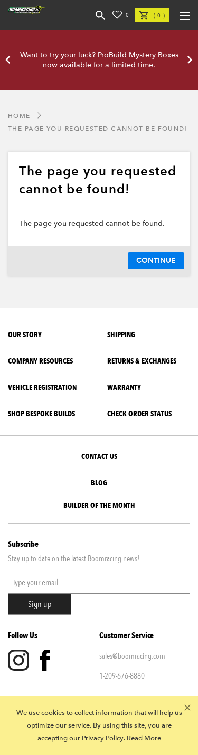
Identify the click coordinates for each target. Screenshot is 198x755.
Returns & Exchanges (141, 361)
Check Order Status (139, 414)
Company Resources (40, 361)
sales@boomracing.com (132, 656)
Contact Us (99, 457)
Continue (156, 261)
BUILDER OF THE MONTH (99, 506)
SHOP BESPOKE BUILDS (41, 414)
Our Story (25, 335)
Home (19, 116)
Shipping (121, 335)
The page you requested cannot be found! (97, 128)
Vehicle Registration (42, 388)
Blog (99, 483)
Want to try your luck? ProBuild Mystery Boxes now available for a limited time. (99, 60)
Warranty (124, 388)
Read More (144, 738)
